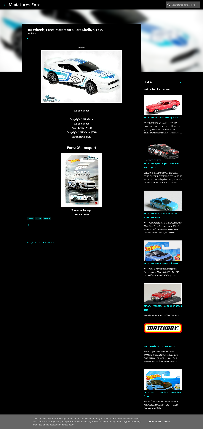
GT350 (38, 219)
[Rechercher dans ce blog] (185, 4)
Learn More (154, 421)
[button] (28, 39)
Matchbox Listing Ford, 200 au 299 (159, 346)
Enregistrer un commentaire (40, 242)
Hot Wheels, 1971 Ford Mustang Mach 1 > (162, 118)
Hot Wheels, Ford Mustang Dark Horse (161, 263)
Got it (167, 421)
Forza (30, 219)
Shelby (47, 219)
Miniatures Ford (25, 4)
